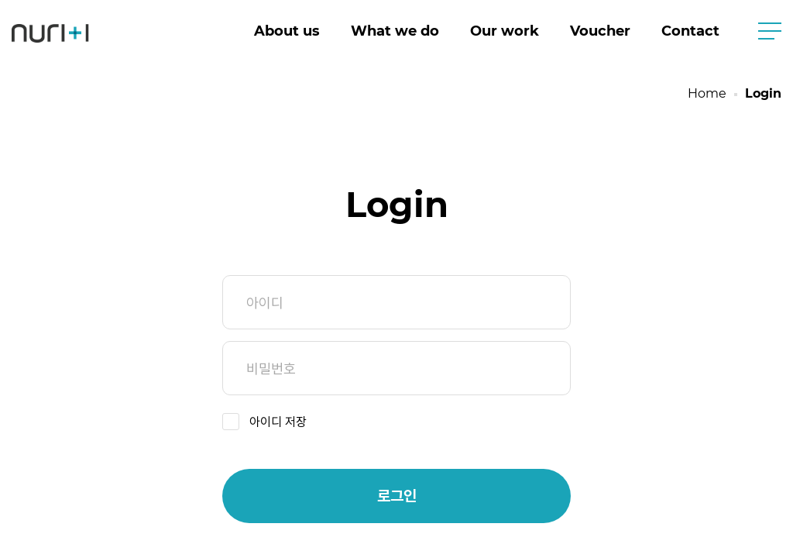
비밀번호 (396, 368)
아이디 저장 (278, 422)
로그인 (397, 496)
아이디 (396, 302)
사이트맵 (769, 31)
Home (707, 93)
